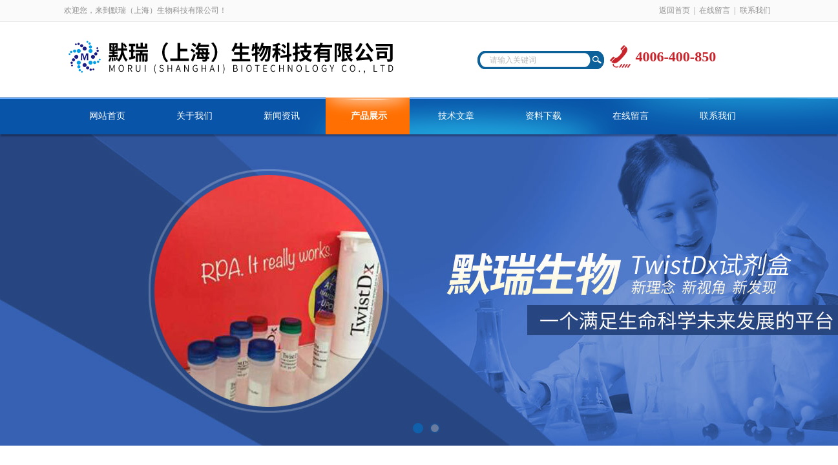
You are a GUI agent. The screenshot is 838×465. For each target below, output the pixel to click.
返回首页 (674, 10)
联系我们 (755, 10)
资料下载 (543, 116)
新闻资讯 (282, 116)
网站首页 (107, 116)
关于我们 (194, 116)
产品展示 (369, 116)
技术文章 (456, 116)
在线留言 (714, 10)
